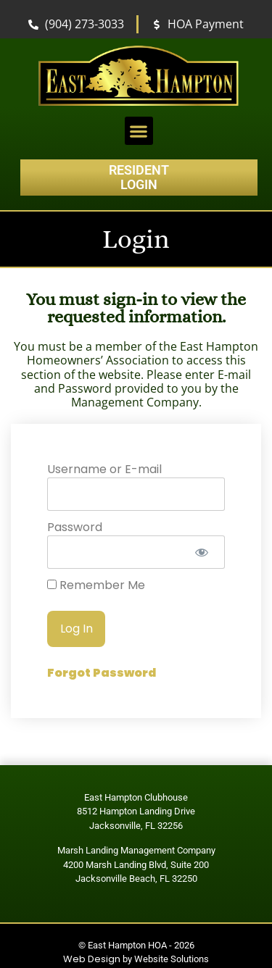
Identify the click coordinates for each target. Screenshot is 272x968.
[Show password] (201, 552)
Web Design (91, 959)
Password (74, 527)
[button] (139, 131)
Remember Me (96, 585)
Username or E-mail (104, 469)
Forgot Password (101, 672)
